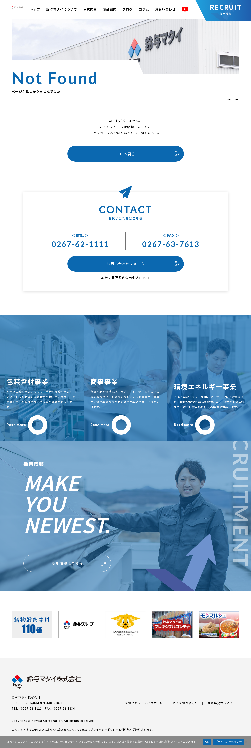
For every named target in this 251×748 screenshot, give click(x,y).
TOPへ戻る (125, 153)
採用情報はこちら (67, 563)
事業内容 (90, 9)
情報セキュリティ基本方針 (144, 703)
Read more (27, 425)
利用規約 (126, 730)
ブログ (127, 9)
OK (207, 741)
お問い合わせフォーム (125, 263)
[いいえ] (246, 742)
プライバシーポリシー (104, 730)
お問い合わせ (165, 9)
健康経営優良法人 (220, 703)
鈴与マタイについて (61, 9)
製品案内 (110, 9)
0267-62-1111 (80, 244)
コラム (144, 9)
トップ (35, 9)
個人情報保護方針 (185, 703)
